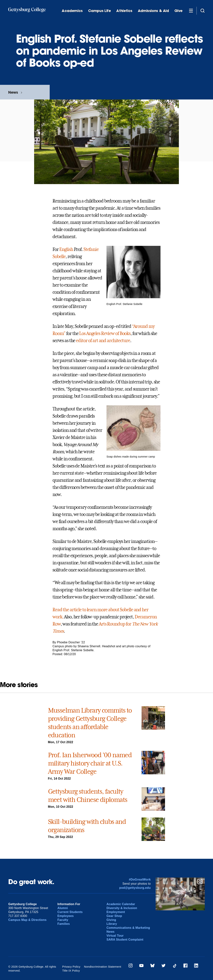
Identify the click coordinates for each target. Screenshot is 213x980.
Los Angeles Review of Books (104, 333)
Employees (65, 916)
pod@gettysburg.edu (135, 887)
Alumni (62, 908)
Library (111, 923)
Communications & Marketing (128, 927)
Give (178, 11)
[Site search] (202, 10)
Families (63, 923)
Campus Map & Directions (27, 919)
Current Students (70, 912)
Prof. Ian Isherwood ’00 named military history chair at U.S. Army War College (90, 763)
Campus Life (99, 11)
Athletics (124, 11)
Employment (115, 912)
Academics (72, 11)
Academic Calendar (120, 904)
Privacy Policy (71, 966)
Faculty (62, 919)
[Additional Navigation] (191, 10)
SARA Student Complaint (124, 939)
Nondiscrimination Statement (102, 966)
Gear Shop (114, 916)
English (66, 249)
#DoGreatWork (140, 879)
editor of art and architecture (103, 340)
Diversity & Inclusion (121, 908)
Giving (111, 919)
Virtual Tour (115, 935)
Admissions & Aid (153, 11)
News (13, 92)
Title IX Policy (71, 970)
